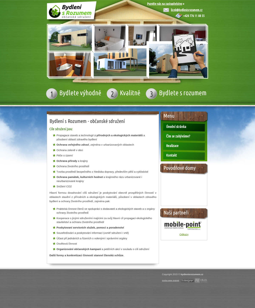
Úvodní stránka (176, 127)
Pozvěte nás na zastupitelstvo (164, 3)
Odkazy (184, 234)
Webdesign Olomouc (201, 280)
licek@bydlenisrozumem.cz (186, 10)
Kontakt (171, 155)
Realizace (172, 146)
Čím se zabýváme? (178, 136)
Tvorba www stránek (187, 280)
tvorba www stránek (170, 280)
